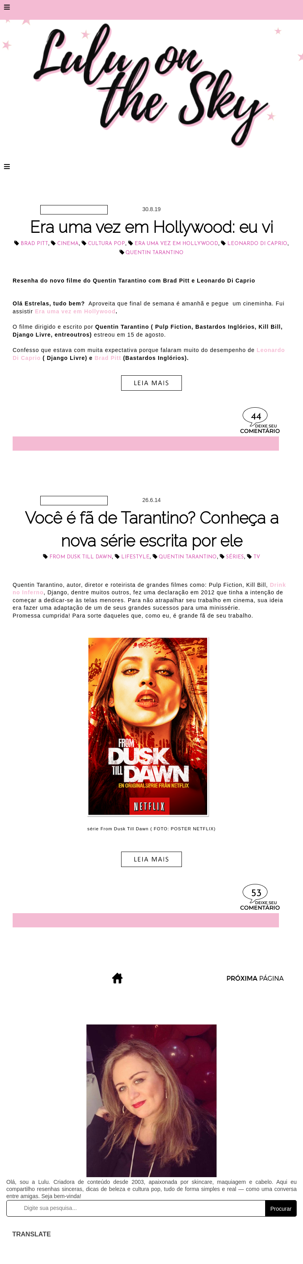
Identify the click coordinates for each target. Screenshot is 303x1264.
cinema (68, 243)
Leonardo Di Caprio (257, 243)
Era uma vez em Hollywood (176, 243)
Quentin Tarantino (154, 252)
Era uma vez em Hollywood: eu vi (151, 227)
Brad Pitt (34, 243)
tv (256, 557)
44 (256, 417)
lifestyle (135, 557)
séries (235, 557)
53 (256, 893)
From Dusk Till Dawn (80, 557)
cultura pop (106, 243)
